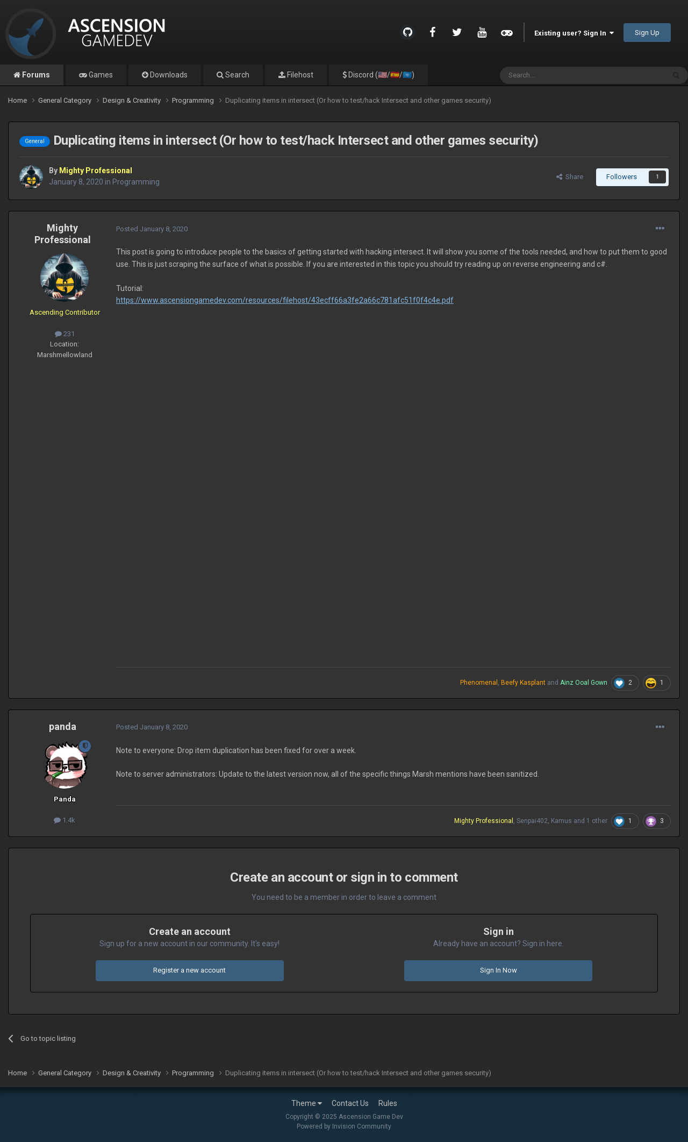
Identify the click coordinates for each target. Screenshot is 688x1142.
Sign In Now (498, 970)
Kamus (561, 821)
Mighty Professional (62, 233)
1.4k (64, 820)
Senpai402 (532, 821)
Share (569, 177)
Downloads (168, 74)
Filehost (299, 74)
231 (65, 334)
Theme (306, 1103)
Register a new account (189, 970)
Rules (387, 1103)
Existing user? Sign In (574, 33)
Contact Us (350, 1103)
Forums (35, 74)
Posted (152, 229)
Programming (136, 182)
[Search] (556, 75)
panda (62, 726)
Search (236, 74)
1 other (596, 821)
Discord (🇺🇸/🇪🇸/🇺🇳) (380, 74)
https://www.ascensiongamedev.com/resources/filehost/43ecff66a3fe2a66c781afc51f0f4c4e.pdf (285, 300)
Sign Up (647, 33)
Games (100, 74)
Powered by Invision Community (344, 1126)
